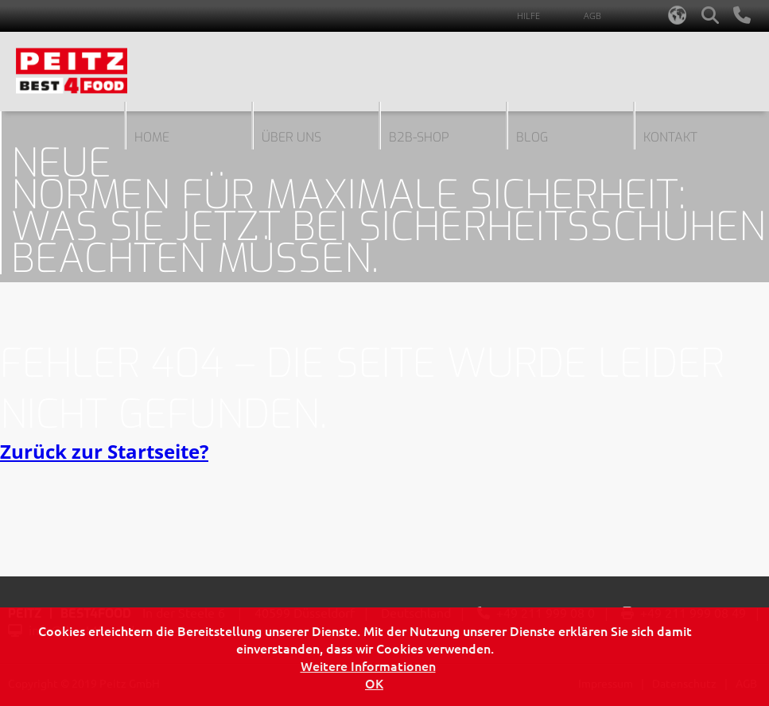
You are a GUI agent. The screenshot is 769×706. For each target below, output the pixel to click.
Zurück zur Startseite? (104, 451)
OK (374, 683)
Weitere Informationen (368, 665)
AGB (592, 15)
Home (151, 137)
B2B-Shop (419, 137)
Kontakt (670, 137)
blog (532, 137)
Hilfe (528, 15)
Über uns (291, 137)
